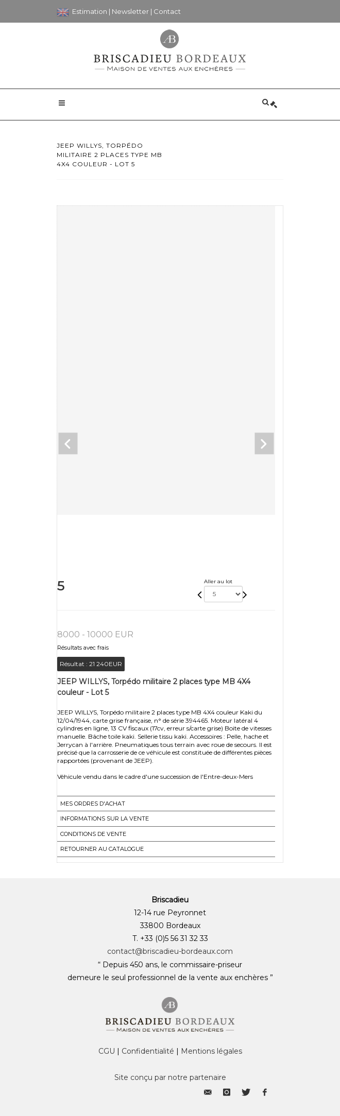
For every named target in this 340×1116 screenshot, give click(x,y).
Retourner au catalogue (102, 848)
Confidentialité (148, 1051)
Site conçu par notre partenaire (170, 1077)
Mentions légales (211, 1051)
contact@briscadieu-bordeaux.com (170, 951)
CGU (106, 1051)
